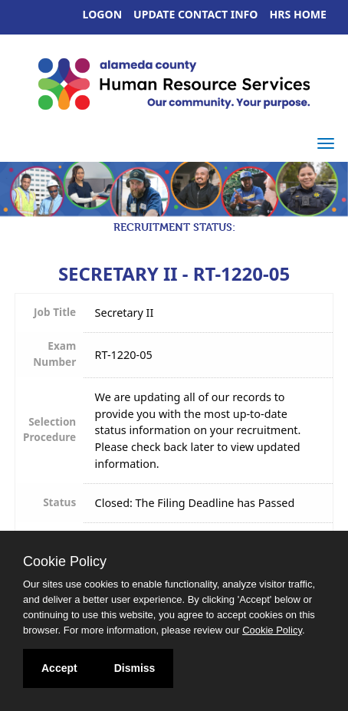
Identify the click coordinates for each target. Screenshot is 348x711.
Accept (59, 668)
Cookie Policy (65, 561)
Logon (103, 14)
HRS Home (298, 14)
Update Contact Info (195, 14)
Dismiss (135, 668)
